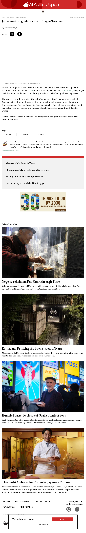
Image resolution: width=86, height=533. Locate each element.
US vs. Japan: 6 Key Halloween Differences (28, 170)
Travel (6, 502)
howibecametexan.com (10, 150)
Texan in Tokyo (67, 90)
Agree (62, 519)
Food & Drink (22, 502)
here (32, 90)
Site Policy (19, 514)
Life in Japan (26, 507)
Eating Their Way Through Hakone (24, 176)
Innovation (9, 507)
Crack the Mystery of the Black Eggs (25, 183)
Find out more (43, 525)
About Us (6, 514)
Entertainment (43, 502)
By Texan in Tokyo (9, 27)
